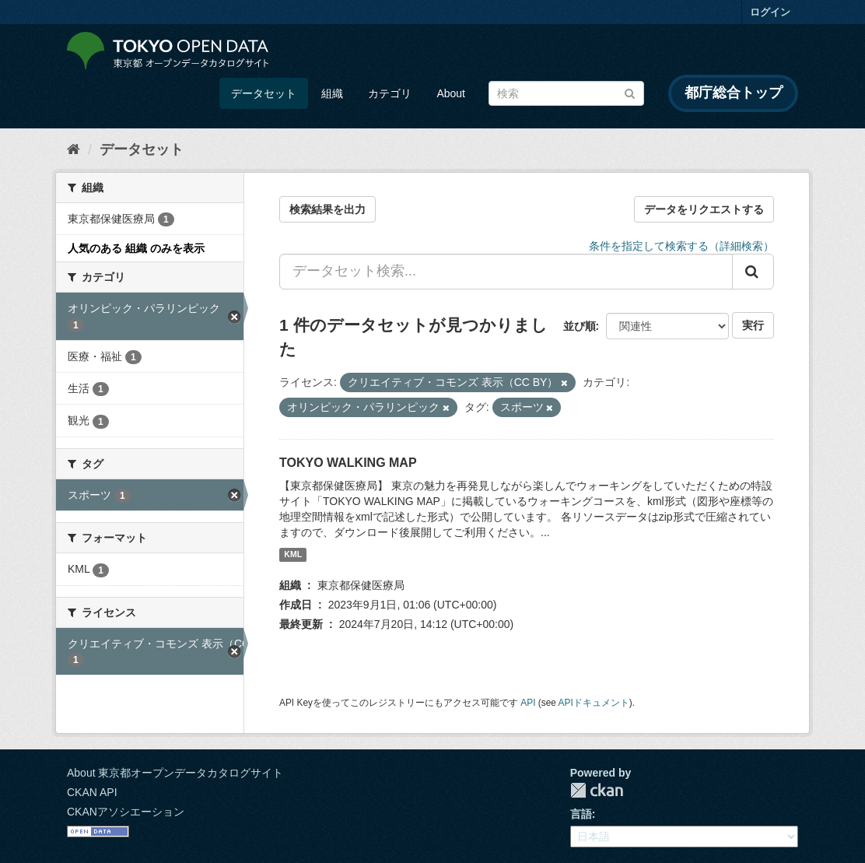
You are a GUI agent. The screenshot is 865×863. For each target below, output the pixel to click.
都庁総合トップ (734, 92)
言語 (581, 814)
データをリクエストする (704, 209)
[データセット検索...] (506, 271)
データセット (263, 93)
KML (293, 555)
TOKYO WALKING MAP (348, 462)
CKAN (596, 790)
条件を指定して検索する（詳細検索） (681, 246)
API (527, 702)
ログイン (770, 12)
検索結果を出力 (327, 209)
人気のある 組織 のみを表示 (136, 248)
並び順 (579, 326)
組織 (332, 93)
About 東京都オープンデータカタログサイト (175, 773)
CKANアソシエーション (125, 811)
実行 (753, 325)
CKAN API (92, 792)
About (450, 93)
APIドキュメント (594, 702)
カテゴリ (389, 93)
